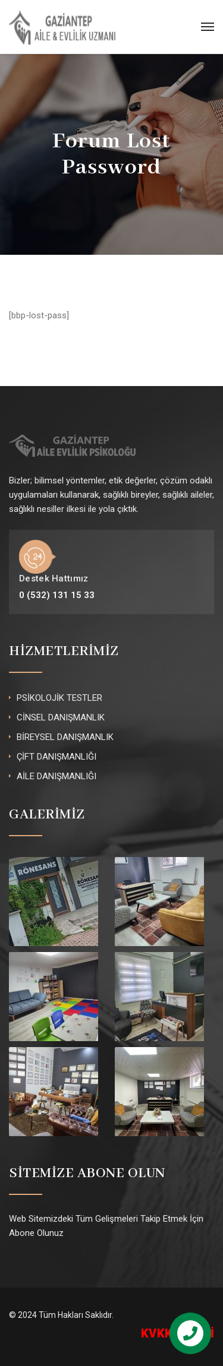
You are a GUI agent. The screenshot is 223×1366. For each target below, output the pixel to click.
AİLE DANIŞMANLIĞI (56, 776)
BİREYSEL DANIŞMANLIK (65, 737)
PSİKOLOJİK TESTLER (59, 698)
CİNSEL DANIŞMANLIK (61, 717)
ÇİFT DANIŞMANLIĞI (56, 756)
